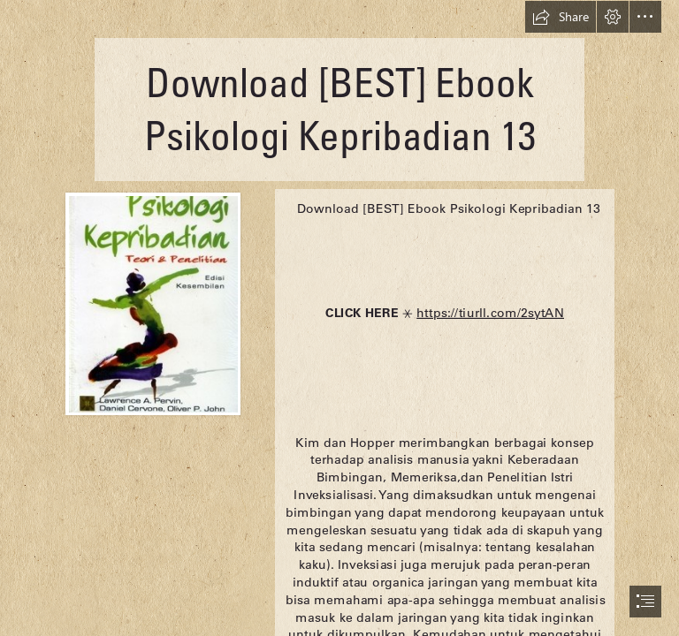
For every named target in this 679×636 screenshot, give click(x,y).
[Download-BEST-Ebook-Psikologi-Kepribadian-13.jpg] (152, 303)
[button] (560, 17)
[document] (339, 318)
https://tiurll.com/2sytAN (490, 312)
